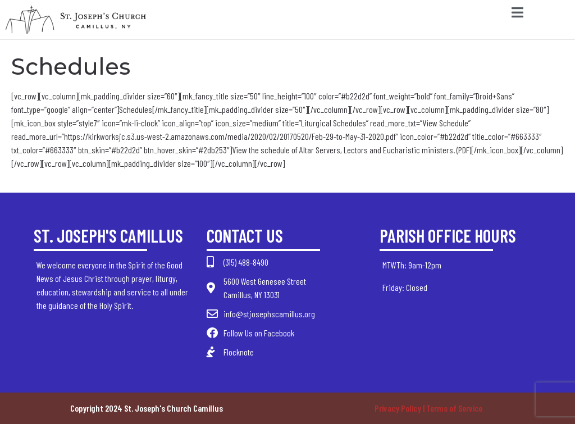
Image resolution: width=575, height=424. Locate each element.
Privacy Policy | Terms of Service (428, 408)
